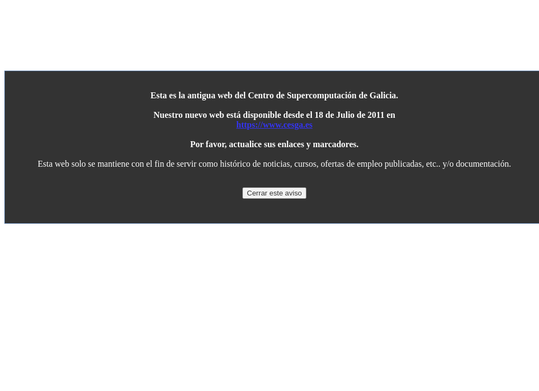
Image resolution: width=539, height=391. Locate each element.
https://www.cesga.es (274, 124)
